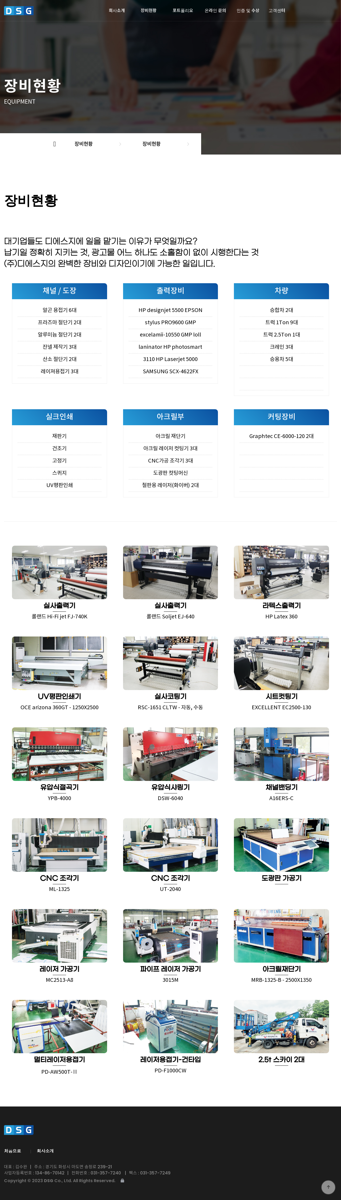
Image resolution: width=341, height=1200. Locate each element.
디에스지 (34, 10)
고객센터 (277, 9)
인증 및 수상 (248, 9)
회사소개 (117, 9)
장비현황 (149, 9)
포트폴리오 (183, 9)
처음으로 (12, 1151)
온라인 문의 (215, 9)
